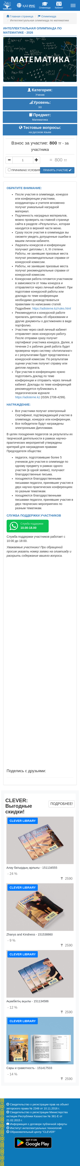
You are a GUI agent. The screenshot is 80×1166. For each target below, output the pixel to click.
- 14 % (12, 1074)
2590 (66, 878)
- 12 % (12, 1007)
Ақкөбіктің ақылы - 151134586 (27, 1001)
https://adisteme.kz (27, 397)
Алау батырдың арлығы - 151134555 (31, 867)
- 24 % (12, 874)
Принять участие (57, 170)
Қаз (25, 6)
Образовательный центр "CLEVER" (32, 1131)
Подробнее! (61, 804)
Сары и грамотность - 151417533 (29, 1068)
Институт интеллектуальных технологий (36, 1128)
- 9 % (11, 940)
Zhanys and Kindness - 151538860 (29, 934)
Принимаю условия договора (24, 170)
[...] (22, 160)
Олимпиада (47, 16)
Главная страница (19, 16)
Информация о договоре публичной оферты (38, 1124)
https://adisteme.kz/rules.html (51, 308)
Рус (32, 6)
